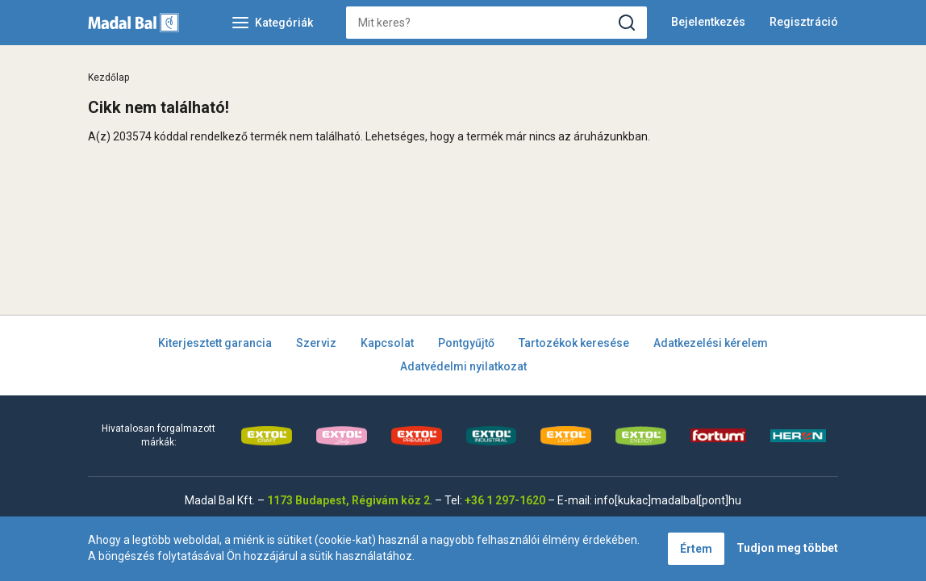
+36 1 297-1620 (505, 500)
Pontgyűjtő (466, 342)
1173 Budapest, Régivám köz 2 (348, 500)
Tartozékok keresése (574, 342)
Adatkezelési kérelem (710, 342)
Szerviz (316, 342)
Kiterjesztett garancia (215, 342)
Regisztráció (804, 21)
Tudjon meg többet (787, 547)
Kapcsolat (387, 342)
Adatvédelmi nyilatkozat (463, 366)
